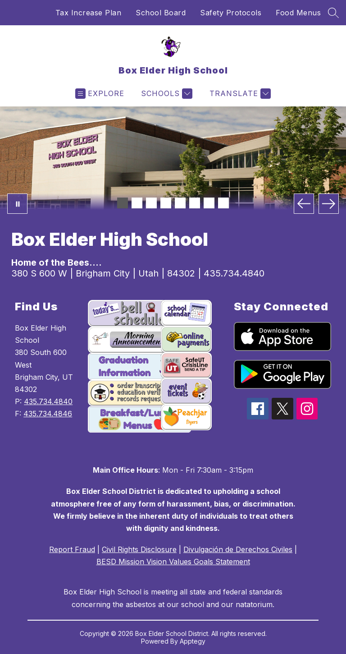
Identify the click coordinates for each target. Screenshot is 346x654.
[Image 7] (209, 203)
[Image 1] (122, 203)
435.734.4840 (48, 401)
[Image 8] (223, 203)
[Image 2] (137, 203)
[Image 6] (194, 203)
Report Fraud (72, 549)
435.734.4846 (47, 413)
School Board (161, 12)
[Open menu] (99, 93)
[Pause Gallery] (17, 203)
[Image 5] (180, 203)
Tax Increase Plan (88, 12)
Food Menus (298, 12)
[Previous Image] (304, 203)
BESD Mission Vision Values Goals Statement (173, 561)
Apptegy (192, 641)
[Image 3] (151, 203)
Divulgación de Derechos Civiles (237, 549)
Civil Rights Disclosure (139, 549)
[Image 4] (165, 203)
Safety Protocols (230, 12)
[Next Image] (329, 203)
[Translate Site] (239, 93)
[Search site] (333, 12)
